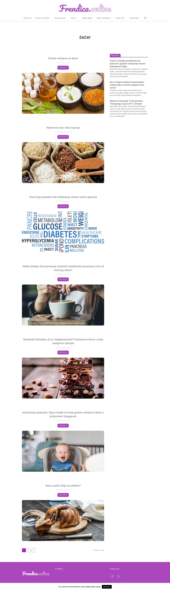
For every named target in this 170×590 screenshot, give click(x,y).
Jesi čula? (28, 18)
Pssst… (75, 18)
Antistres (134, 18)
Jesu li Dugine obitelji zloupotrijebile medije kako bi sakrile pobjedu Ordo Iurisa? (127, 85)
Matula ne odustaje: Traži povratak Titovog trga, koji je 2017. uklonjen (126, 102)
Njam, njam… (87, 18)
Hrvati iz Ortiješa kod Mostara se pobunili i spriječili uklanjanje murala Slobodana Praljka (127, 63)
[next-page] (34, 550)
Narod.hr (115, 55)
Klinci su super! (43, 18)
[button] (145, 18)
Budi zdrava (60, 18)
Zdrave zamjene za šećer (63, 58)
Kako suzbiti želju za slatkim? (63, 485)
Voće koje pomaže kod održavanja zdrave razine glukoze (63, 197)
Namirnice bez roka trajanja (63, 127)
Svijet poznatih (104, 18)
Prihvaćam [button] (106, 587)
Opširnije (63, 67)
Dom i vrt (121, 18)
